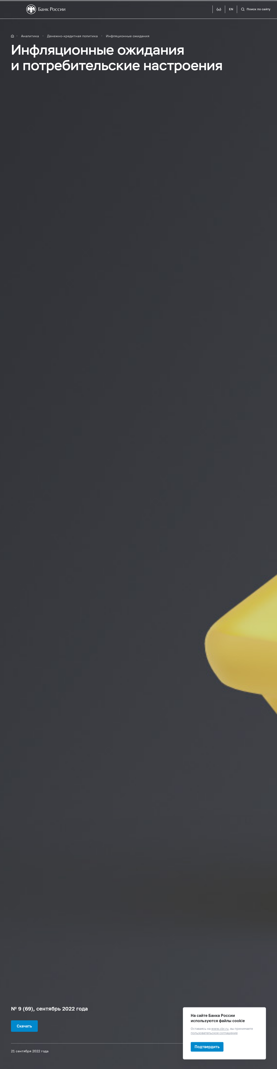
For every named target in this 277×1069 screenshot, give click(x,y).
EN (231, 9)
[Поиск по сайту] (255, 9)
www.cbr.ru (219, 1029)
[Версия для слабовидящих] (219, 9)
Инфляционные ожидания (127, 36)
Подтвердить (207, 1046)
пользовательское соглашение (214, 1033)
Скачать (24, 1026)
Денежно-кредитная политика (72, 36)
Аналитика (30, 36)
